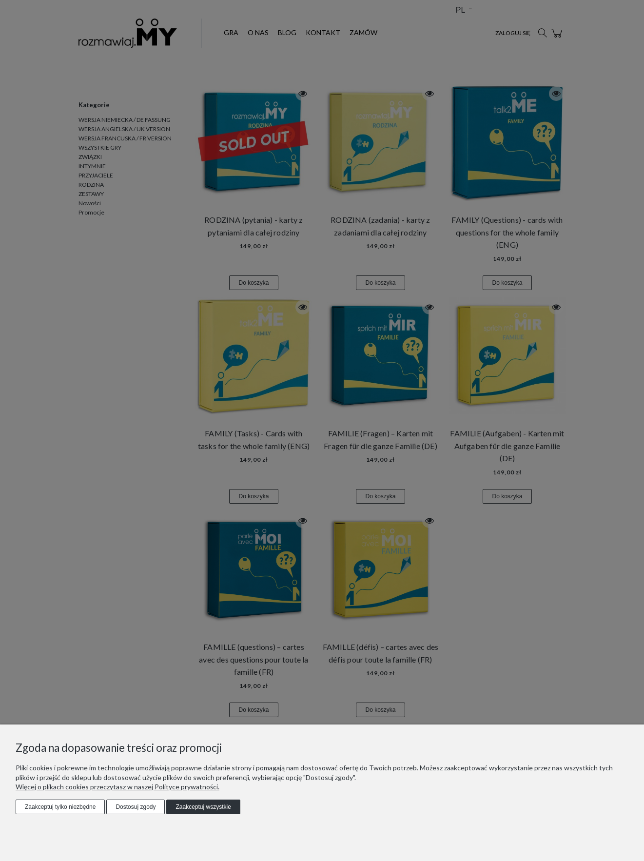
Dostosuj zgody (136, 806)
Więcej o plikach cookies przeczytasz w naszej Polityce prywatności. (117, 787)
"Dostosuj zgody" (328, 777)
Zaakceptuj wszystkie (203, 806)
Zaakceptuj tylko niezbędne (60, 806)
